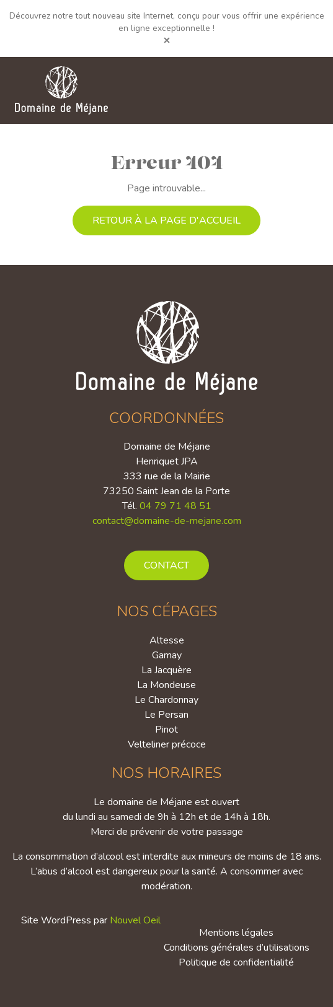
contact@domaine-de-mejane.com (166, 521)
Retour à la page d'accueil (166, 220)
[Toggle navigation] (301, 90)
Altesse (166, 640)
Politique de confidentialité (236, 962)
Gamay (167, 655)
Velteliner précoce (167, 744)
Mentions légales (236, 932)
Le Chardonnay (166, 700)
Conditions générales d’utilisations (236, 947)
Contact (166, 565)
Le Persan (166, 714)
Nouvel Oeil (135, 920)
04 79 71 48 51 (175, 506)
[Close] (167, 40)
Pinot (166, 729)
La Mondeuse (166, 685)
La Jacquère (166, 670)
